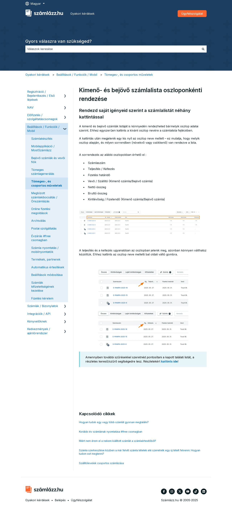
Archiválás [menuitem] (38, 220)
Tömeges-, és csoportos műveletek (128, 74)
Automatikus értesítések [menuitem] (47, 267)
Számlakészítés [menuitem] (41, 138)
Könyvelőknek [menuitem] (37, 321)
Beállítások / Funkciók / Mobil (76, 74)
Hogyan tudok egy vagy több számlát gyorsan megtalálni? (114, 422)
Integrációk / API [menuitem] (39, 314)
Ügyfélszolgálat (192, 13)
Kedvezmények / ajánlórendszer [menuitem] (38, 331)
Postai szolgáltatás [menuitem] (44, 228)
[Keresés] (203, 48)
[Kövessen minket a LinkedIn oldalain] (204, 491)
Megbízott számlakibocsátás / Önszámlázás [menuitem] (44, 197)
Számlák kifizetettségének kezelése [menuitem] (42, 287)
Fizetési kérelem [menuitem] (42, 298)
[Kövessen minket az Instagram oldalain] (172, 491)
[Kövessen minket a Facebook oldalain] (164, 491)
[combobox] (112, 48)
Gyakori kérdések (82, 13)
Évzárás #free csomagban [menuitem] (41, 238)
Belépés (60, 500)
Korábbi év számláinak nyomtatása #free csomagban (110, 431)
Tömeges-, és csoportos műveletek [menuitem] (46, 183)
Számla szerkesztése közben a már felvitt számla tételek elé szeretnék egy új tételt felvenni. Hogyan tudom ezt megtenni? (139, 452)
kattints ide (169, 361)
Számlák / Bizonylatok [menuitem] (42, 306)
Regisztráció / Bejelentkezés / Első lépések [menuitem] (41, 96)
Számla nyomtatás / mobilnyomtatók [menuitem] (45, 250)
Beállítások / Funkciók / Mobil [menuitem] (43, 129)
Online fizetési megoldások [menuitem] (40, 211)
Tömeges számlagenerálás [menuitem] (42, 172)
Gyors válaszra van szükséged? (58, 41)
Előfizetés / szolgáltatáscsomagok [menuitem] (42, 117)
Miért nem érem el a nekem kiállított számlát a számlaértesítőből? (117, 440)
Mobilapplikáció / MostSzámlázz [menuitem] (43, 148)
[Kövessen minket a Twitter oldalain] (180, 491)
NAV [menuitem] (30, 107)
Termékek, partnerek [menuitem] (45, 259)
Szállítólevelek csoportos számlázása (101, 463)
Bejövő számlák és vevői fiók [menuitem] (48, 160)
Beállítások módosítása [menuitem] (47, 275)
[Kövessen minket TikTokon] (196, 491)
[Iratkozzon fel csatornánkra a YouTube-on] (188, 491)
